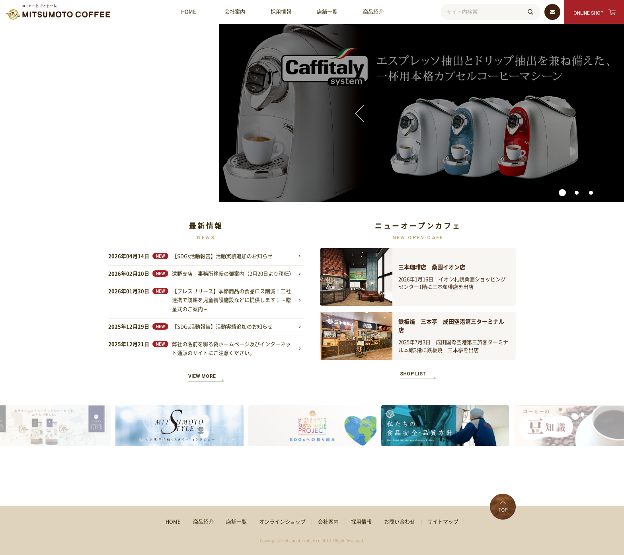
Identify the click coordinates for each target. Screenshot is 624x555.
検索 (530, 12)
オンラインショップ (282, 521)
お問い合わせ (399, 521)
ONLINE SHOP (588, 13)
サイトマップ (442, 521)
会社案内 (234, 11)
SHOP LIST (413, 374)
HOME (188, 11)
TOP (503, 507)
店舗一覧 (327, 11)
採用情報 (281, 11)
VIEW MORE (202, 376)
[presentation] (99, 113)
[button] (298, 193)
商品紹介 (373, 11)
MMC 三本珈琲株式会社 (58, 12)
